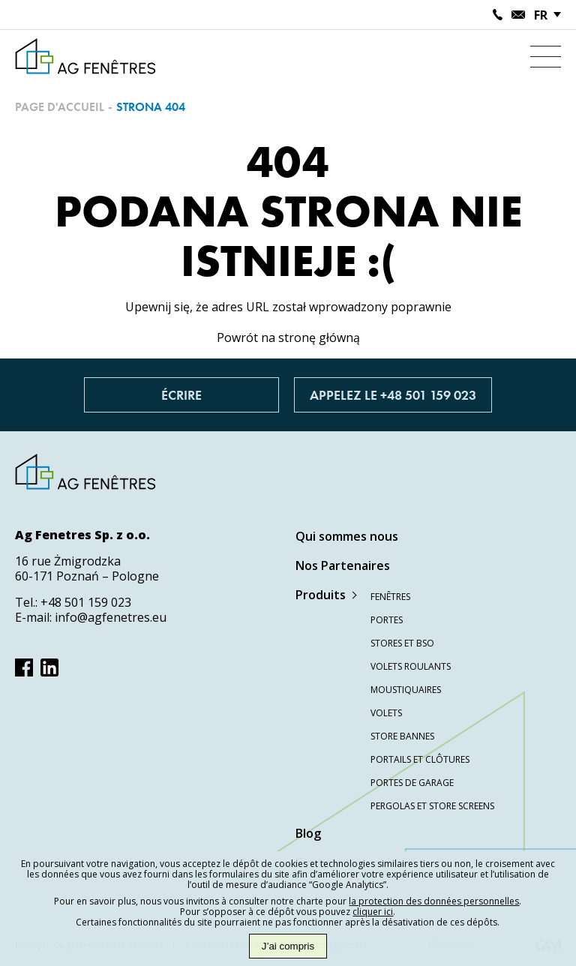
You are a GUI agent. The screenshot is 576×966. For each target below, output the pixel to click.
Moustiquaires (405, 689)
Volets (386, 712)
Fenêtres (390, 596)
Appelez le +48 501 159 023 (393, 395)
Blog (308, 833)
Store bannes (402, 736)
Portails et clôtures (420, 759)
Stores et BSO (402, 643)
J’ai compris (288, 946)
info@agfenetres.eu (110, 617)
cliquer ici (372, 911)
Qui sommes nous (347, 536)
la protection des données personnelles (434, 901)
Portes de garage (412, 782)
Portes (386, 620)
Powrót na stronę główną (288, 337)
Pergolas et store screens (432, 806)
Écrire (181, 395)
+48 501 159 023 (85, 602)
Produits (321, 594)
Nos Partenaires (343, 565)
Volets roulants (410, 666)
